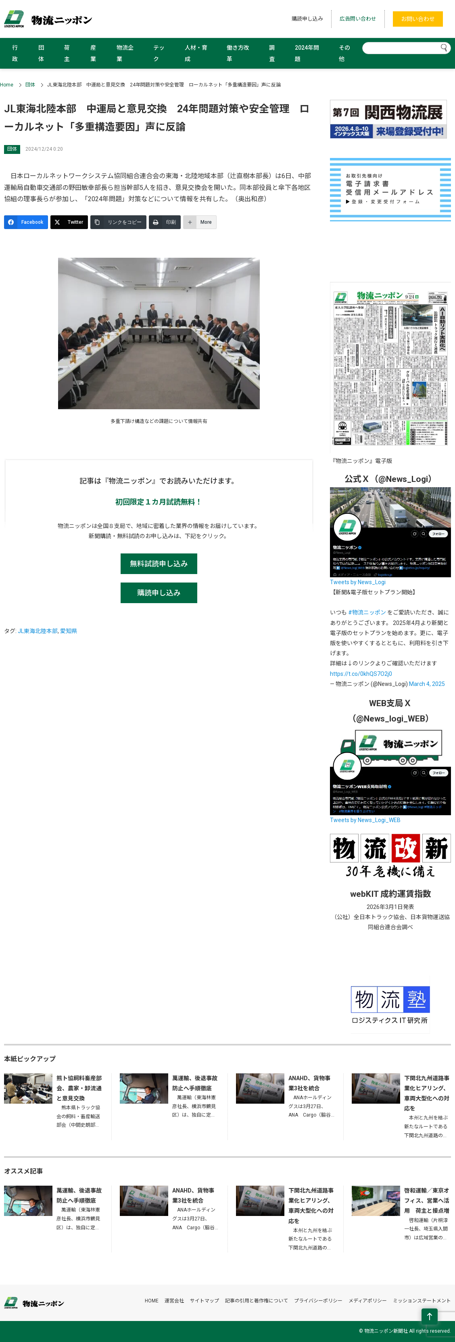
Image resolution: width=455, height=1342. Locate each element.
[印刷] (165, 222)
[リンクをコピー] (118, 222)
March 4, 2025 (427, 684)
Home (6, 85)
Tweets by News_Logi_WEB (365, 820)
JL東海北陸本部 (38, 631)
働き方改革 (238, 53)
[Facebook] (26, 222)
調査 (272, 53)
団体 (41, 53)
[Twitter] (69, 222)
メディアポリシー (368, 1301)
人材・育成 (196, 53)
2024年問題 (307, 53)
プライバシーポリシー (318, 1301)
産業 (93, 53)
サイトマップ (204, 1301)
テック (159, 53)
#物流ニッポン (367, 612)
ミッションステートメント (422, 1301)
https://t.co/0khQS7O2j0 (361, 674)
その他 (344, 53)
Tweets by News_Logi (358, 582)
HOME (152, 1301)
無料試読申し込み (159, 564)
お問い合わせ (418, 19)
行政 (15, 53)
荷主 (67, 53)
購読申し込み (307, 19)
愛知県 (68, 631)
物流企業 (125, 53)
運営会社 (174, 1301)
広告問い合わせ (358, 19)
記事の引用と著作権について (256, 1301)
